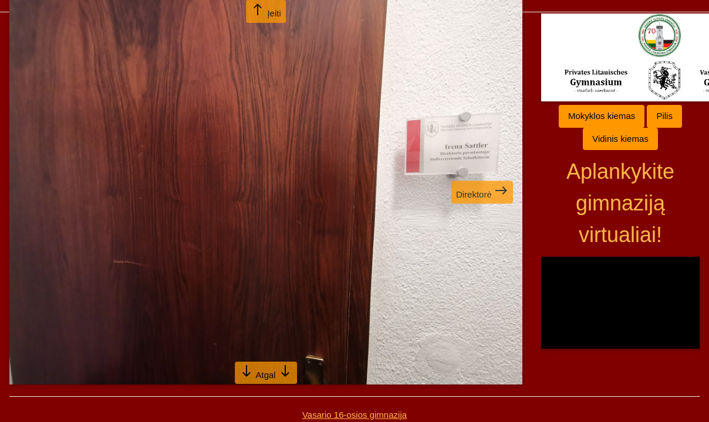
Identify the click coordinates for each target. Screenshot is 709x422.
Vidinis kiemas (620, 139)
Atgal (265, 372)
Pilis (664, 116)
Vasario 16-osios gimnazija (354, 415)
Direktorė (482, 191)
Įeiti (266, 10)
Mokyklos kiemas (601, 116)
